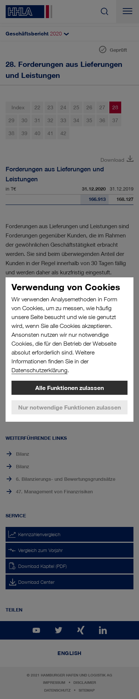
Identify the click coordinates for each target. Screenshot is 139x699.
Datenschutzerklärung (39, 370)
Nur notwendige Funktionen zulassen (69, 407)
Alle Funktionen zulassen (69, 387)
